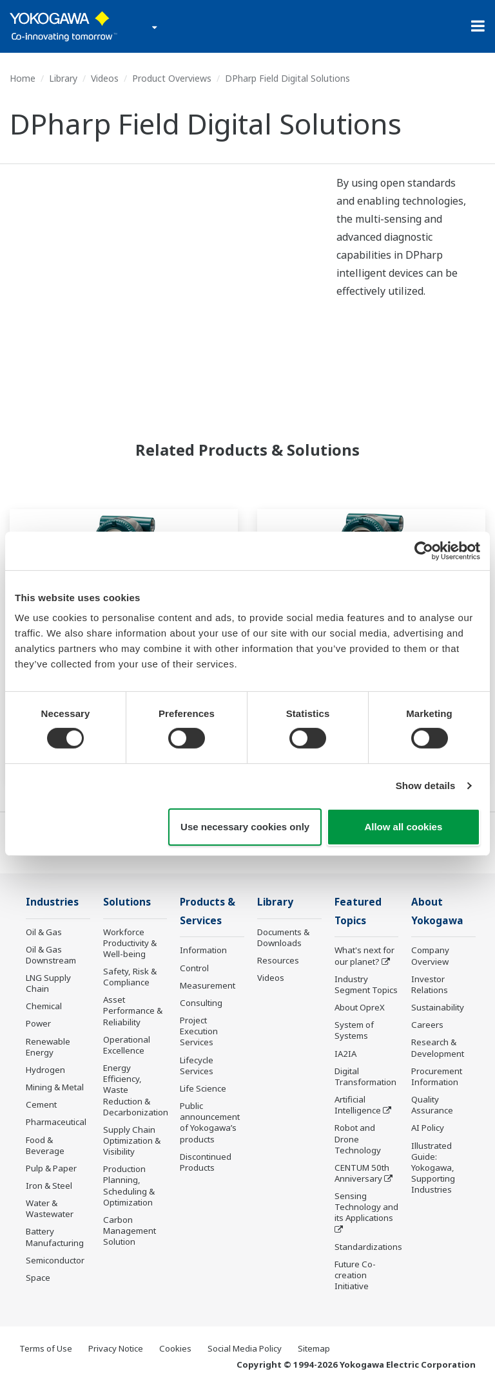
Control (194, 968)
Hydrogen (45, 1069)
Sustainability (437, 1007)
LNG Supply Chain (48, 983)
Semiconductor (55, 1260)
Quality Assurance (432, 1105)
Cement (41, 1104)
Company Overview (430, 955)
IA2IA (345, 1053)
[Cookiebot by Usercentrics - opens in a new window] (423, 550)
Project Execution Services (199, 1031)
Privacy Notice (115, 1348)
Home (22, 78)
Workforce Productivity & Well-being (130, 943)
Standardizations (368, 1246)
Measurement (207, 985)
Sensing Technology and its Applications (366, 1207)
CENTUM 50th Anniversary (362, 1173)
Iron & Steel (49, 1185)
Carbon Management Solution (129, 1230)
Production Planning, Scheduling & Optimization (129, 1185)
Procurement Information (436, 1076)
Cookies (175, 1348)
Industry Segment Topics (366, 984)
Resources (278, 960)
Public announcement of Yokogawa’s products (210, 1122)
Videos (105, 78)
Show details (426, 785)
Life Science (203, 1088)
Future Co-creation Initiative (355, 1275)
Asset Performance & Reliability (132, 1010)
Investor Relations (429, 984)
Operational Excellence (126, 1045)
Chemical (44, 1006)
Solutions (127, 902)
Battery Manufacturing (55, 1236)
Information (203, 950)
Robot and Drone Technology (358, 1138)
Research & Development (437, 1047)
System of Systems (354, 1030)
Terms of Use (45, 1348)
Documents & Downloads (283, 937)
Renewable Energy (48, 1047)
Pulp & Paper (51, 1168)
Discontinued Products (205, 1162)
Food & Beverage (45, 1145)
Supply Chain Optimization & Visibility (131, 1140)
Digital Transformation (365, 1076)
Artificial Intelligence (358, 1105)
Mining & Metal (55, 1087)
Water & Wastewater (49, 1208)
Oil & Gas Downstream (51, 955)
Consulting (201, 1003)
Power (38, 1023)
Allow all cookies (403, 826)
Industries (52, 902)
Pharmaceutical (56, 1122)
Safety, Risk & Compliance (130, 976)
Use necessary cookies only (244, 826)
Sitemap (314, 1348)
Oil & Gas (44, 932)
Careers (427, 1024)
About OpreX (360, 1007)
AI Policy (427, 1127)
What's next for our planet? (364, 955)
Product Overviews (171, 78)
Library (63, 78)
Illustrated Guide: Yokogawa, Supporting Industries (433, 1168)
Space (38, 1277)
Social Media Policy (245, 1348)
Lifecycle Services (196, 1065)
